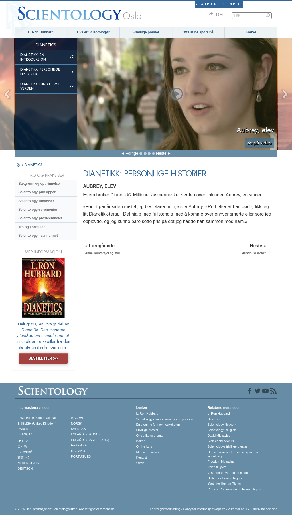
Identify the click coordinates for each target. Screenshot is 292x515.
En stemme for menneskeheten (158, 424)
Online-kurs (144, 446)
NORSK (76, 423)
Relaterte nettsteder (217, 4)
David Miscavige (219, 435)
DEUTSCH (25, 468)
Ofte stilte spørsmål (198, 32)
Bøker (251, 32)
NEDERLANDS (28, 463)
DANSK (22, 428)
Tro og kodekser (31, 227)
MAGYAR (77, 417)
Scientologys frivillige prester (227, 446)
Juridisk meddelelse (263, 509)
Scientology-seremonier (37, 210)
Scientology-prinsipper (37, 192)
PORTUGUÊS (81, 456)
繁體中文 (23, 457)
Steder (140, 463)
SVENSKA (78, 428)
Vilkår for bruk (237, 509)
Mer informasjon (147, 452)
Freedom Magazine (221, 461)
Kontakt (141, 457)
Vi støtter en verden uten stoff (228, 472)
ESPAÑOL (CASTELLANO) (90, 440)
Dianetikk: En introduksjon (33, 57)
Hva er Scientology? (93, 32)
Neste (161, 153)
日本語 (22, 446)
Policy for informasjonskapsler (204, 509)
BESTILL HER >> (43, 358)
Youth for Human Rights (224, 483)
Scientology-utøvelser (36, 201)
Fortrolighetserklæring (165, 509)
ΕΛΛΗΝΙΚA (79, 445)
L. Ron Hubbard (41, 32)
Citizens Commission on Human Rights (235, 489)
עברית (22, 440)
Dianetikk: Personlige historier (40, 72)
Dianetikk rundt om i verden (39, 86)
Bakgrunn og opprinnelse (39, 184)
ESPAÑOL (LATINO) (85, 434)
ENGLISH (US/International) (37, 417)
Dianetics (214, 419)
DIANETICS (34, 164)
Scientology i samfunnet (38, 236)
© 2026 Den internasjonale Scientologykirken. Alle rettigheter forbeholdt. (65, 509)
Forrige (131, 153)
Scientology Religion (222, 430)
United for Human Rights (225, 478)
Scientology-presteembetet (40, 218)
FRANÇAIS (25, 434)
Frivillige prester (146, 32)
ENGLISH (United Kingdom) (36, 423)
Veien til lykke (217, 467)
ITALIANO (78, 450)
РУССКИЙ (24, 452)
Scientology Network (222, 424)
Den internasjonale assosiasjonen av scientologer (233, 454)
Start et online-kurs (221, 441)
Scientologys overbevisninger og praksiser (165, 419)
